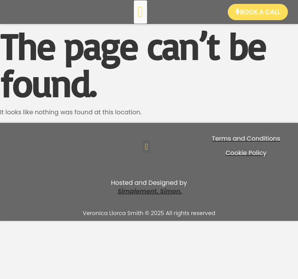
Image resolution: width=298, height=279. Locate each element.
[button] (140, 12)
